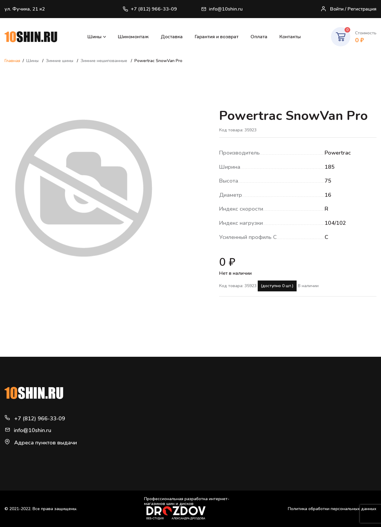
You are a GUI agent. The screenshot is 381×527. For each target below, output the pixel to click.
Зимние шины (60, 61)
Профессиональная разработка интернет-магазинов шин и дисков (186, 508)
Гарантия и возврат (216, 36)
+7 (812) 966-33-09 (150, 9)
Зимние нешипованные (104, 61)
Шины (94, 36)
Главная (12, 61)
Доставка (172, 36)
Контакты (290, 36)
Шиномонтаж (133, 36)
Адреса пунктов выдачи (45, 442)
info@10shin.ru (222, 9)
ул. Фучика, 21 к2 (25, 9)
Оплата (258, 36)
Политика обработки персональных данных (332, 509)
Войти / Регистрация (348, 9)
